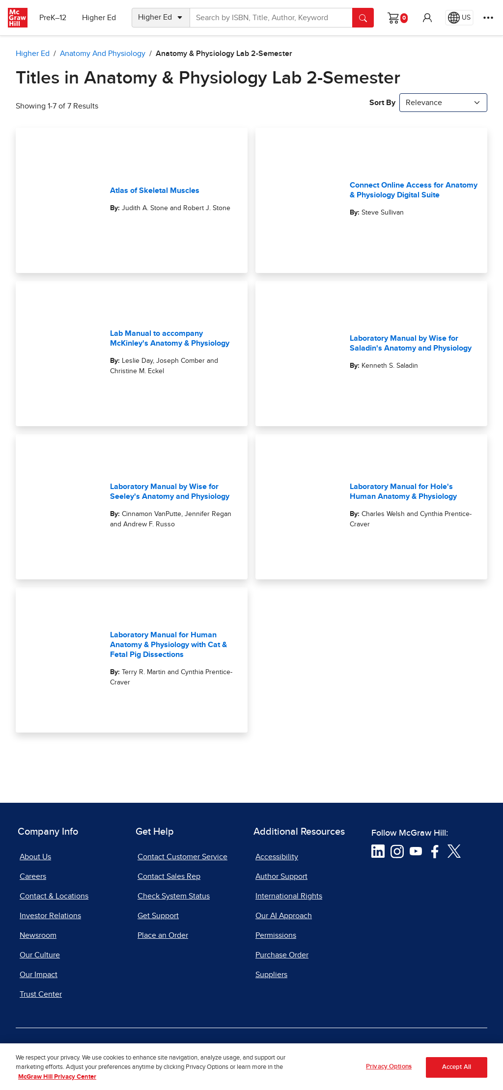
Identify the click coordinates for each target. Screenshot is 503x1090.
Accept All (456, 1076)
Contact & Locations (54, 896)
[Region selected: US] (459, 18)
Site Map (424, 1050)
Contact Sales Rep (169, 876)
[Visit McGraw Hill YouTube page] (415, 851)
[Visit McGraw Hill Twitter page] (454, 851)
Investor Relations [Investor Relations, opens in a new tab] (50, 916)
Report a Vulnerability (289, 1050)
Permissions (275, 935)
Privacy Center (152, 1050)
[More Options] (488, 18)
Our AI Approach (283, 916)
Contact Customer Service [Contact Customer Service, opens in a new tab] (182, 857)
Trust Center (41, 994)
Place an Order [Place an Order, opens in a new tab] (163, 935)
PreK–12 (52, 18)
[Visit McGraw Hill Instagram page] (397, 851)
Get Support (158, 916)
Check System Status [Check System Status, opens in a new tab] (174, 896)
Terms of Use (87, 1050)
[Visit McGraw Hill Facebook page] (435, 851)
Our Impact (38, 975)
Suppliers (271, 975)
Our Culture (40, 955)
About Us (35, 857)
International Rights (288, 896)
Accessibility (276, 857)
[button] (427, 18)
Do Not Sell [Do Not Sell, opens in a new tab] (215, 1050)
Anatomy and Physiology (102, 53)
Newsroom (38, 935)
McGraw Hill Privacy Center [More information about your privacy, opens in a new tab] (57, 1086)
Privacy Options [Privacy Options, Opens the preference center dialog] (389, 1075)
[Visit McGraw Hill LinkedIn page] (378, 851)
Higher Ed (99, 18)
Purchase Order (281, 955)
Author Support (281, 876)
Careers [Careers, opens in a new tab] (33, 876)
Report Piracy (368, 1050)
